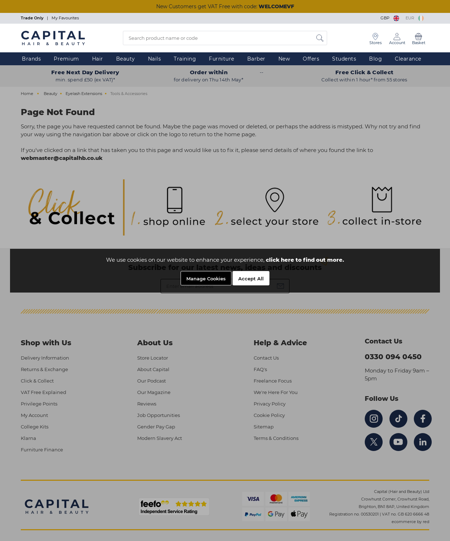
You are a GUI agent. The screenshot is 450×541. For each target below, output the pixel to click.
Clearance (408, 59)
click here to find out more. (305, 259)
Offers (311, 59)
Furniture (221, 59)
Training (185, 59)
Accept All (251, 278)
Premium (66, 59)
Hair (97, 59)
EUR (415, 17)
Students (344, 59)
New (284, 59)
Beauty (125, 59)
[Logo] (53, 38)
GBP (390, 17)
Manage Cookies (206, 278)
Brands (31, 59)
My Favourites (65, 17)
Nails (154, 59)
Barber (256, 59)
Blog (375, 59)
